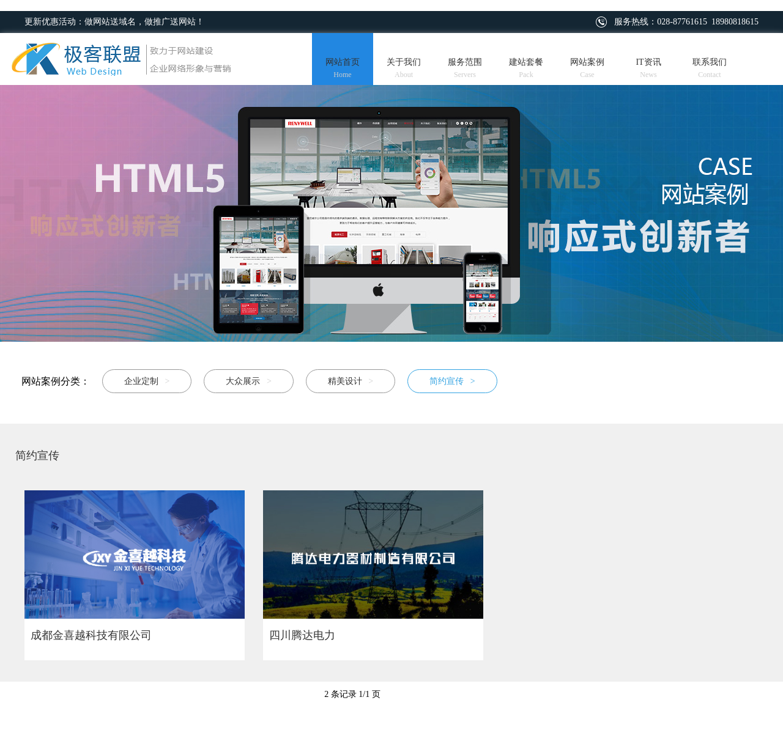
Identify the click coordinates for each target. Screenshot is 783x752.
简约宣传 (452, 381)
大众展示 (248, 381)
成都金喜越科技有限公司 (91, 635)
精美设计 (350, 381)
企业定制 (146, 381)
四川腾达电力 (302, 635)
